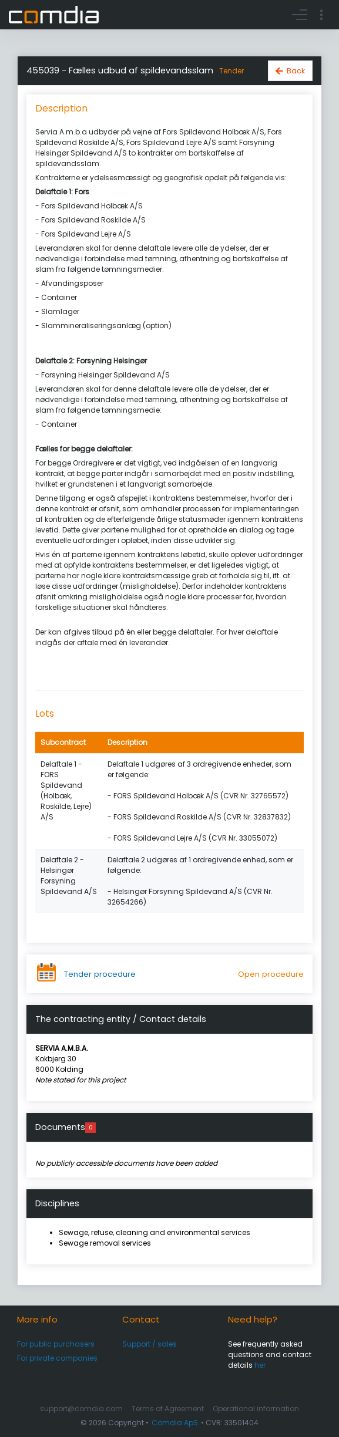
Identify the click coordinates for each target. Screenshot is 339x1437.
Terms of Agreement (168, 1409)
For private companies (57, 1358)
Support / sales (149, 1344)
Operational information (256, 1409)
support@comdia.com (81, 1409)
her (260, 1365)
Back (296, 71)
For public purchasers (56, 1344)
